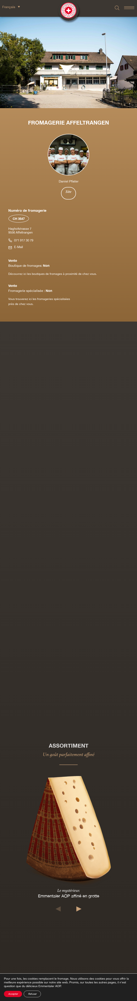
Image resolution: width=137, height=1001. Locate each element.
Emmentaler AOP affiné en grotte (68, 895)
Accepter (13, 993)
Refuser (32, 993)
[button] (58, 909)
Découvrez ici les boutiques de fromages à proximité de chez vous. (52, 273)
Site (68, 191)
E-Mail (18, 247)
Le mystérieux (68, 890)
